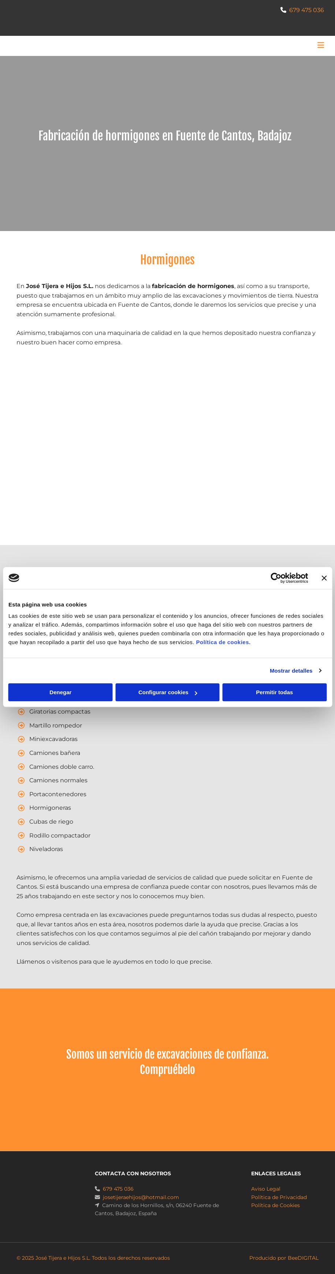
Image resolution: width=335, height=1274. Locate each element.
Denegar (60, 692)
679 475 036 (306, 10)
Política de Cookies (275, 1205)
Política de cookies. (223, 642)
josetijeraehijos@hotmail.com (141, 1197)
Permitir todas (274, 692)
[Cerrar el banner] (324, 578)
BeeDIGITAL (303, 1258)
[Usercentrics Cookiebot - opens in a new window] (276, 577)
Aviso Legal (265, 1189)
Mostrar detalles (291, 671)
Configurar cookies (167, 692)
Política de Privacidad (279, 1197)
